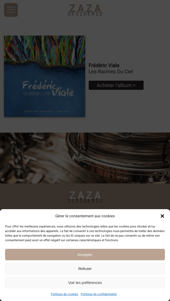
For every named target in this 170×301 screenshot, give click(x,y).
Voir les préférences (85, 282)
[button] (162, 216)
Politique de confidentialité (99, 294)
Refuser (85, 268)
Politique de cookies (64, 294)
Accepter (85, 254)
